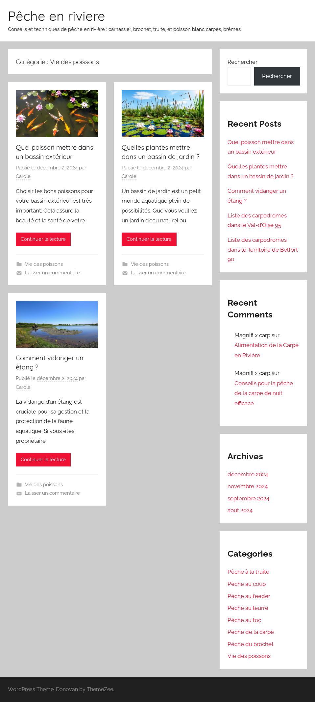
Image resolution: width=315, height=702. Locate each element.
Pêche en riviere (56, 16)
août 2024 (240, 510)
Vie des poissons (44, 264)
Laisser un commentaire (52, 273)
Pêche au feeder (249, 596)
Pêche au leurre (248, 608)
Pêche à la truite (248, 571)
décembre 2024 (248, 474)
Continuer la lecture (43, 239)
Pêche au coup (247, 584)
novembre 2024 (248, 486)
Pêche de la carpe (251, 632)
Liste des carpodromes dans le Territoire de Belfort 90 (263, 250)
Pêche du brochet (251, 644)
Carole (23, 176)
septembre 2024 (248, 498)
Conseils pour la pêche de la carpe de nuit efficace (263, 393)
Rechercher (242, 62)
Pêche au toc (244, 620)
